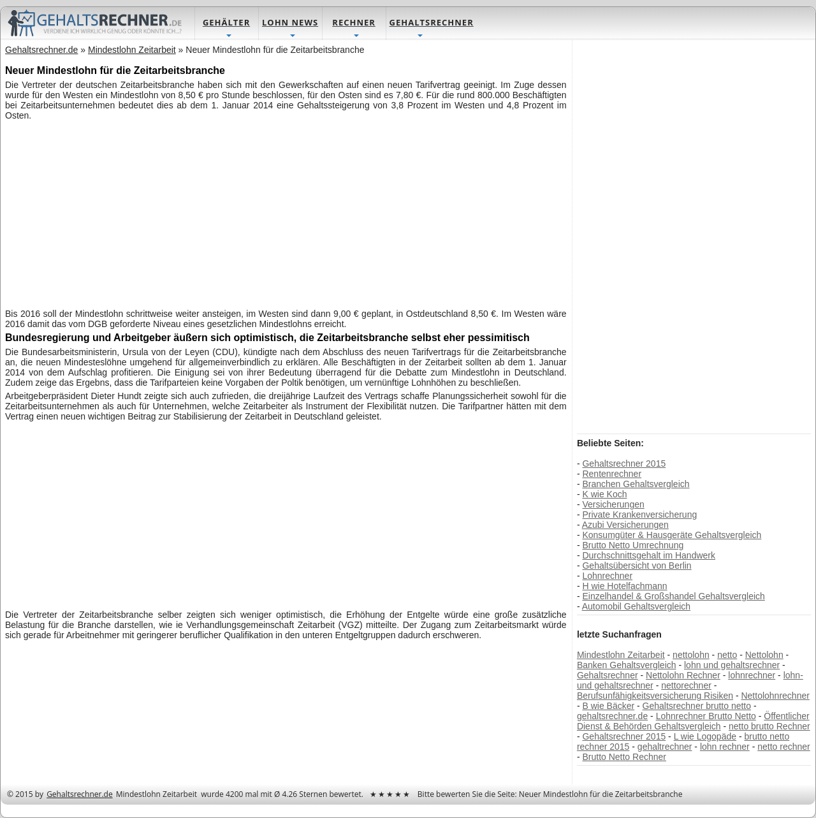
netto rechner (783, 746)
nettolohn (691, 655)
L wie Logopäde (705, 736)
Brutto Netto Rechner (624, 757)
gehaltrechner (665, 746)
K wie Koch (604, 494)
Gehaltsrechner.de (80, 794)
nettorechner (686, 685)
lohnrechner (751, 675)
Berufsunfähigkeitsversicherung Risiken (655, 695)
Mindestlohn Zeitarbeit (621, 655)
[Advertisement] (286, 213)
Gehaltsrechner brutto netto (697, 706)
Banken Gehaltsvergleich (626, 665)
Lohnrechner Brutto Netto (706, 716)
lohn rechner (725, 746)
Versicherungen (613, 504)
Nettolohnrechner (775, 695)
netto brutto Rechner (769, 726)
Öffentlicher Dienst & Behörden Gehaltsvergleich (693, 721)
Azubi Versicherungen (625, 525)
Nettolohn (764, 655)
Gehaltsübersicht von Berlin (636, 565)
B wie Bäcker (608, 706)
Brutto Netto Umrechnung (632, 545)
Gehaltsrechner (607, 675)
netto (727, 655)
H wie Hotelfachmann (624, 586)
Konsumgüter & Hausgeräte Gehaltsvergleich (671, 535)
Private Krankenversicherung (639, 514)
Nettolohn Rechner (683, 675)
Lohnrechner (607, 576)
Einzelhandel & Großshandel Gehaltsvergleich (673, 596)
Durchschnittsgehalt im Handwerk (648, 555)
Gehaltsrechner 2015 (624, 463)
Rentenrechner (611, 474)
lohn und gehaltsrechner (732, 665)
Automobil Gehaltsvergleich (636, 606)
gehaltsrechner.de (612, 716)
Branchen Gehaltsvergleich (635, 484)
